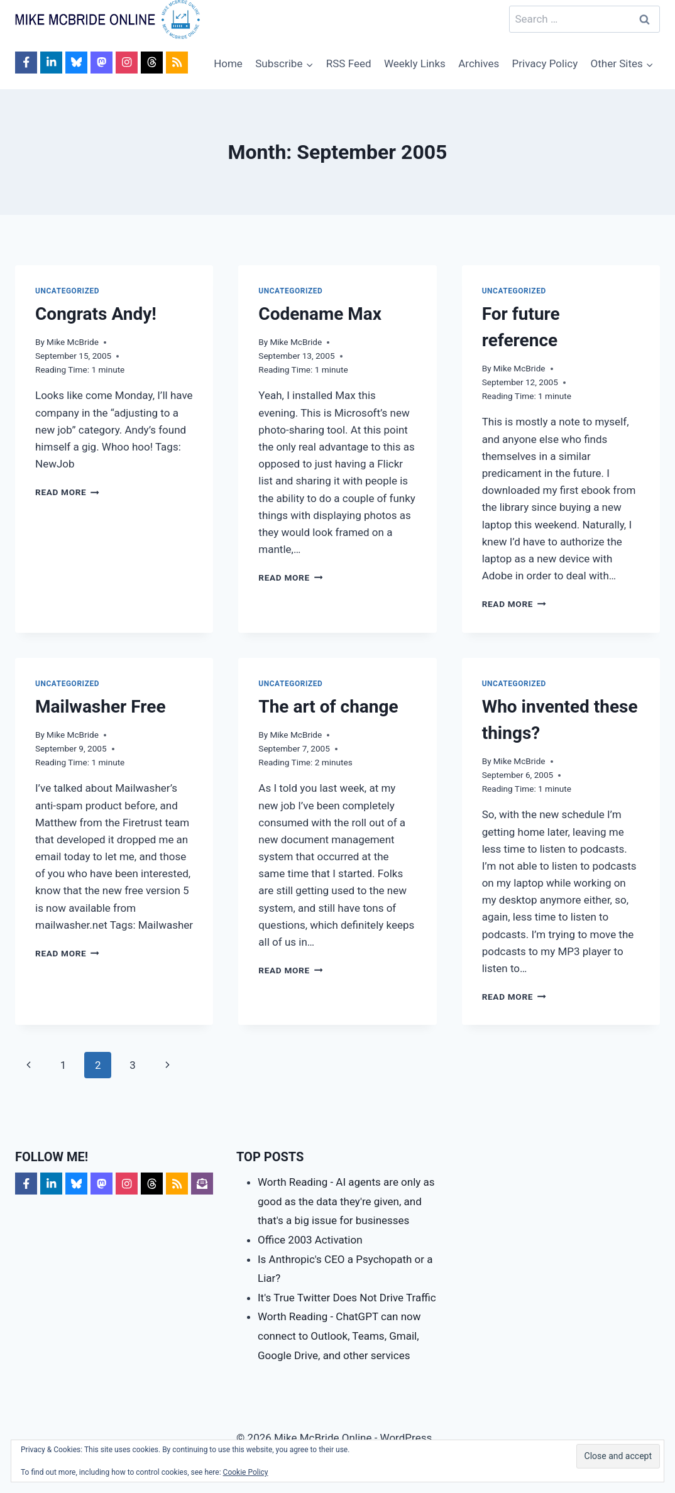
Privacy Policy (545, 63)
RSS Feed (348, 63)
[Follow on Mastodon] (101, 63)
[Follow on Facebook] (26, 63)
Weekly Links (415, 63)
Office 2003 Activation (310, 1239)
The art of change (328, 706)
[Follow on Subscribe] (202, 1184)
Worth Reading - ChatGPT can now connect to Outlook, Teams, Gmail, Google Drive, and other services (339, 1335)
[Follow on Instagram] (127, 63)
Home (228, 63)
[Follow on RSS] (177, 63)
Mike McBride (73, 342)
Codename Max (319, 314)
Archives (478, 63)
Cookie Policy (245, 1472)
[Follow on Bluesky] (76, 63)
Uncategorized (67, 291)
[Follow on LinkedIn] (51, 63)
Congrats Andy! (95, 314)
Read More (67, 492)
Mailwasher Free (100, 706)
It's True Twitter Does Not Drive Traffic (347, 1297)
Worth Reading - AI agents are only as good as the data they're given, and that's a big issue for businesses (346, 1201)
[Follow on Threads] (152, 63)
